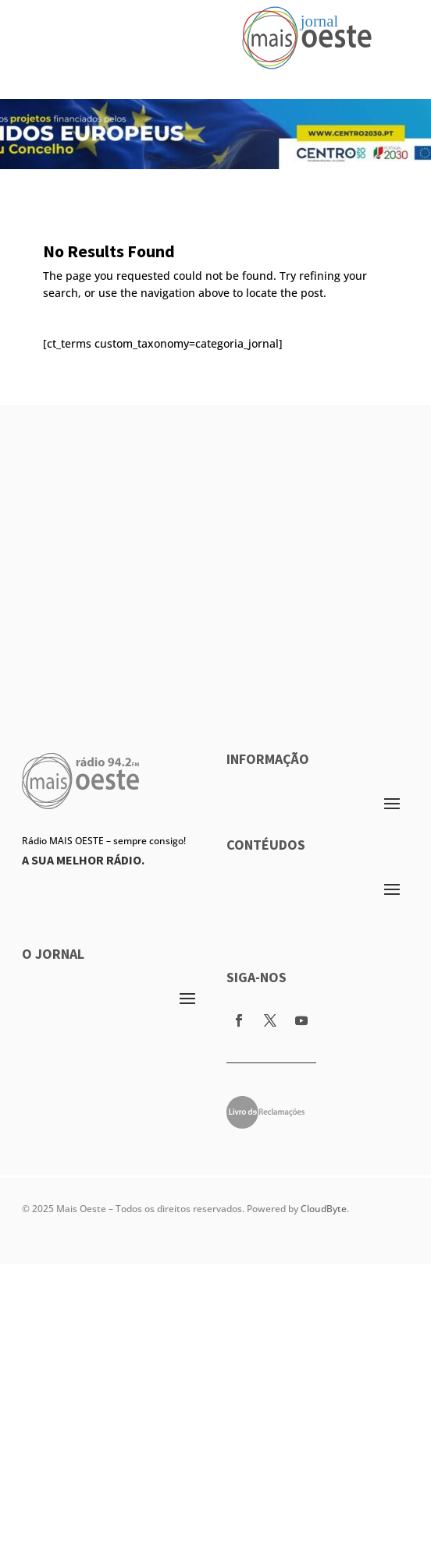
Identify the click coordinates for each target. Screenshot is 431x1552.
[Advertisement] (146, 551)
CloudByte (324, 1208)
